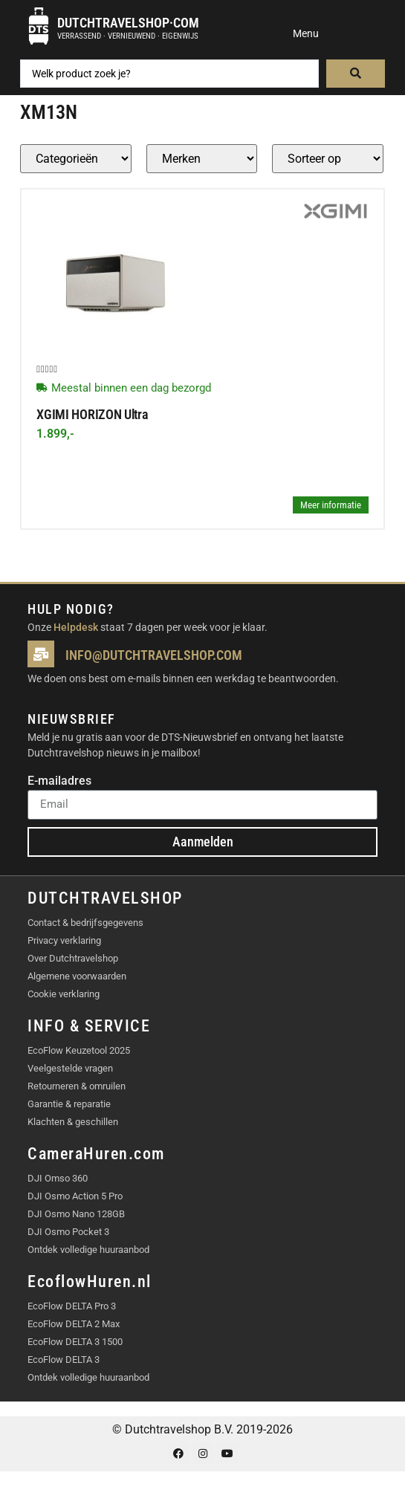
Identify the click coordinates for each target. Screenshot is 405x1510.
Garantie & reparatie (69, 1103)
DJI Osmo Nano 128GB (76, 1213)
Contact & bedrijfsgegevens (85, 922)
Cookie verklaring (63, 993)
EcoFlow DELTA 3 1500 (75, 1341)
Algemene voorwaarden (76, 976)
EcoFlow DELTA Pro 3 (71, 1306)
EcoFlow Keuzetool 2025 (78, 1050)
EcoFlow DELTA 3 (63, 1359)
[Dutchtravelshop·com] (38, 26)
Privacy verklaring (64, 940)
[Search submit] (355, 73)
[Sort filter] (327, 158)
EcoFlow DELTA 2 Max (73, 1323)
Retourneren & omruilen (76, 1086)
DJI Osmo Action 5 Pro (75, 1196)
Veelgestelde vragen (70, 1068)
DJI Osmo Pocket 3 (68, 1231)
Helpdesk (76, 627)
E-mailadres (59, 781)
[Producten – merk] (201, 158)
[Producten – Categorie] (76, 158)
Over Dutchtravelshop (72, 958)
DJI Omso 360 (57, 1178)
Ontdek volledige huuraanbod (88, 1249)
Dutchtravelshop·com (128, 22)
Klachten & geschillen (72, 1121)
